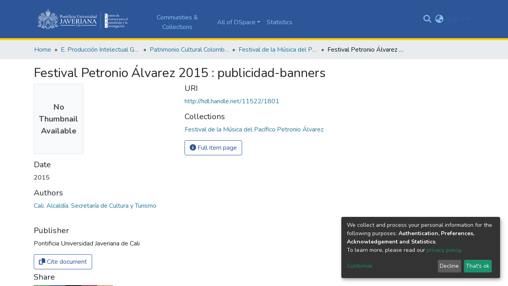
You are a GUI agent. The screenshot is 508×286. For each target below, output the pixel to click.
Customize (360, 266)
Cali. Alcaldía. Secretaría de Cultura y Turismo (95, 205)
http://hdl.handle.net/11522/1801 (232, 101)
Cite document (63, 261)
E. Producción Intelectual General (100, 49)
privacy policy (443, 250)
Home (42, 49)
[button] (439, 19)
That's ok (477, 266)
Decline (449, 266)
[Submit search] (427, 19)
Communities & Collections (177, 22)
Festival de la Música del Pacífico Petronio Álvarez (278, 49)
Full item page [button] (213, 147)
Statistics (279, 22)
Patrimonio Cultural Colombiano (189, 49)
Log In (456, 19)
